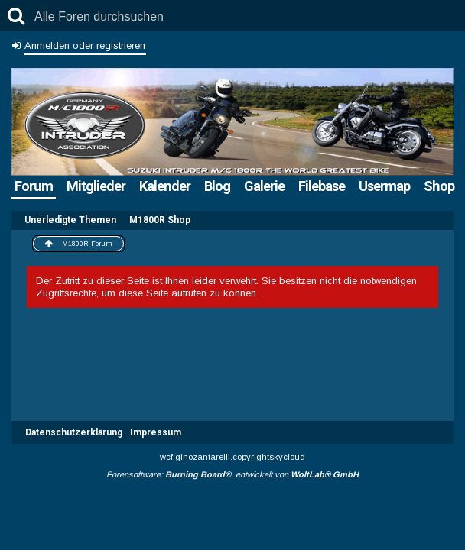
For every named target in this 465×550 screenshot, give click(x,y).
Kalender (164, 186)
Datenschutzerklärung (73, 432)
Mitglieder (96, 186)
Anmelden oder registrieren (84, 45)
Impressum (155, 432)
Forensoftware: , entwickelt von (232, 474)
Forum (34, 186)
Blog (217, 186)
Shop (439, 186)
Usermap (384, 186)
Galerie (264, 186)
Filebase (321, 186)
